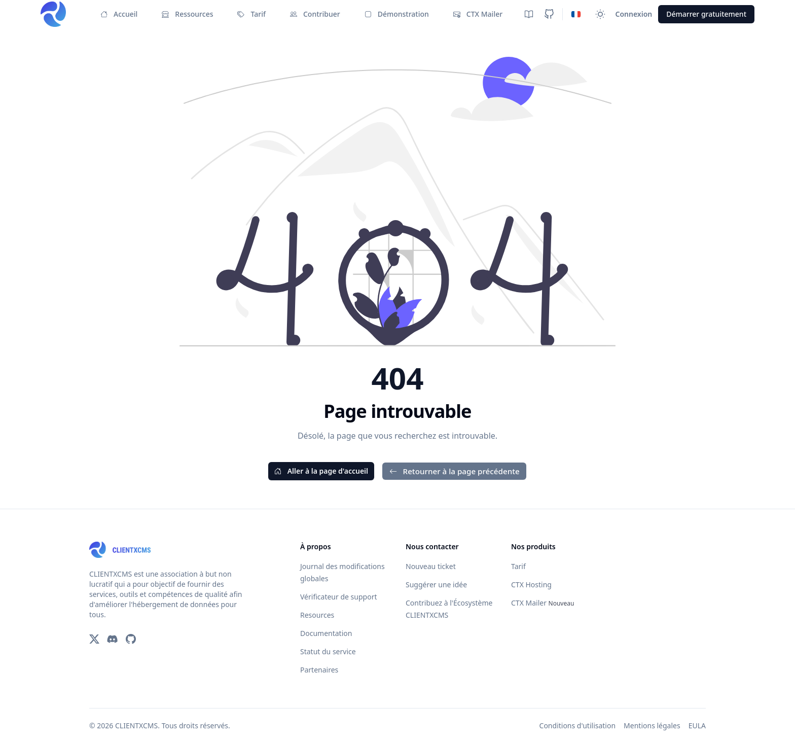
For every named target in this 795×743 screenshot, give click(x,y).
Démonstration (397, 14)
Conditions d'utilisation (577, 725)
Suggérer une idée (436, 584)
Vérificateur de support (338, 597)
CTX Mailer (477, 14)
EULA (697, 725)
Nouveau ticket (431, 566)
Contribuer (315, 14)
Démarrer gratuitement (706, 14)
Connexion (634, 14)
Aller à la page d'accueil (321, 471)
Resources (317, 615)
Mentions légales (652, 725)
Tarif (251, 14)
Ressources (187, 14)
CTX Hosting (531, 584)
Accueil (118, 14)
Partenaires (319, 670)
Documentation (326, 633)
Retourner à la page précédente (454, 471)
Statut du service (328, 651)
